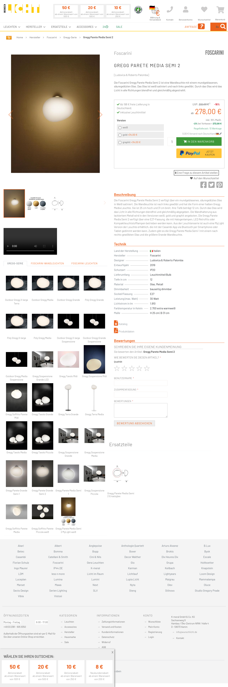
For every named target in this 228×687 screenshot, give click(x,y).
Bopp (95, 551)
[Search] (223, 27)
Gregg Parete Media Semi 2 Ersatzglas (120, 495)
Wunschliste (154, 621)
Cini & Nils (95, 556)
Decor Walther (132, 556)
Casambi (21, 556)
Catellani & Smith (58, 556)
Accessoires (70, 626)
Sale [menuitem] (119, 26)
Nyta (132, 584)
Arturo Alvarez (170, 545)
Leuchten (69, 621)
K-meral (95, 568)
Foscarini (52, 37)
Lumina (58, 579)
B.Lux (207, 545)
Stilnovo (170, 590)
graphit (132, 142)
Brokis (170, 551)
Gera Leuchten (95, 562)
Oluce (207, 584)
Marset (21, 584)
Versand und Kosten (111, 626)
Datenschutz (108, 637)
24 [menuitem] (105, 26)
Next (95, 584)
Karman (132, 568)
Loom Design (207, 573)
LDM (21, 573)
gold (130, 134)
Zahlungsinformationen (113, 621)
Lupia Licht (132, 579)
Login (151, 637)
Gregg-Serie (70, 37)
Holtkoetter (207, 562)
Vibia (21, 596)
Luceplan (20, 579)
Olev (169, 584)
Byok (207, 551)
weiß (125, 127)
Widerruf (106, 642)
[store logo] (21, 10)
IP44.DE (58, 568)
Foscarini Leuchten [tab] (84, 243)
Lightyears (170, 573)
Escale (207, 556)
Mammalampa (207, 579)
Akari (21, 545)
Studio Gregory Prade (207, 590)
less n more (58, 573)
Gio (132, 562)
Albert (58, 545)
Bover (132, 551)
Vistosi (58, 596)
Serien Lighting (58, 590)
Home (20, 37)
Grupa (169, 562)
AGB (104, 647)
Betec (20, 551)
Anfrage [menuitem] (166, 26)
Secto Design (20, 590)
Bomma (58, 551)
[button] (11, 105)
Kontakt (180, 638)
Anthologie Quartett (132, 545)
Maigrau (169, 579)
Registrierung (155, 632)
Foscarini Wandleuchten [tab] (47, 243)
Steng (132, 590)
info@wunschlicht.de (186, 632)
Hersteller (35, 37)
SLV (95, 590)
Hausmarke (70, 637)
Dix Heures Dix (170, 556)
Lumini (95, 579)
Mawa (58, 584)
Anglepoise (95, 545)
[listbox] (140, 135)
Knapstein (207, 568)
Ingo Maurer (21, 568)
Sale (66, 642)
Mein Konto (153, 626)
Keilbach (170, 568)
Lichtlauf (132, 573)
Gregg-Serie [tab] (15, 243)
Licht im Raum (95, 573)
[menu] (114, 27)
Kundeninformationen (112, 632)
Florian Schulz (21, 562)
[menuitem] (10, 27)
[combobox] (201, 27)
